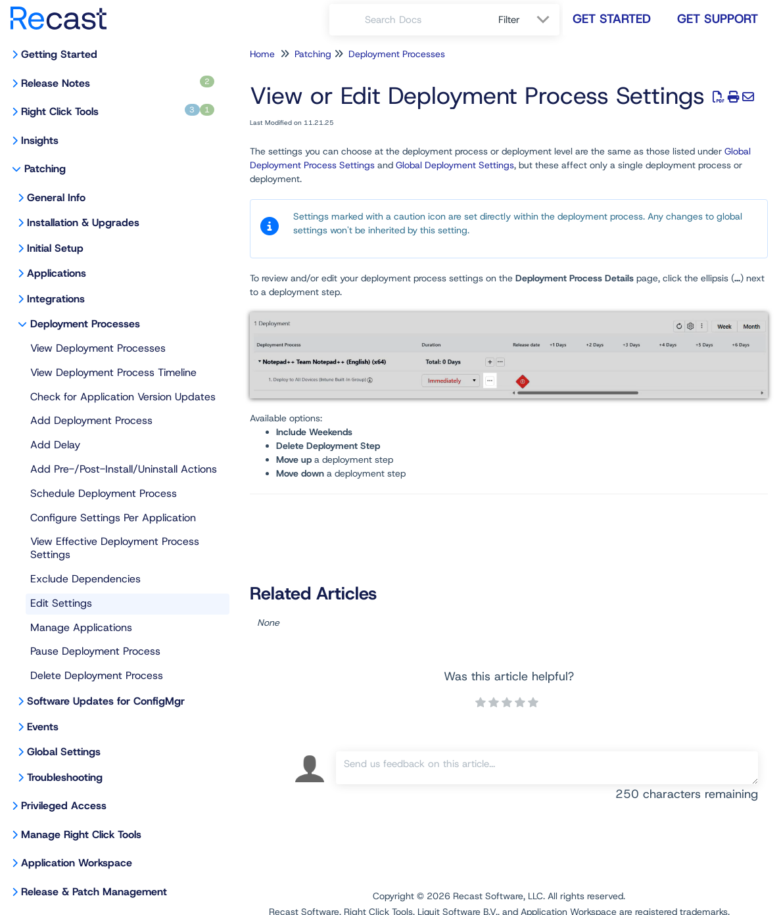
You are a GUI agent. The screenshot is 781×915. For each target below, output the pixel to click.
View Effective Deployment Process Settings (114, 547)
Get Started (612, 19)
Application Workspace (76, 863)
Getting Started (59, 54)
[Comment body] (547, 767)
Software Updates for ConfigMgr (106, 701)
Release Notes (117, 83)
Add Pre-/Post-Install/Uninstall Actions (123, 469)
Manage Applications (81, 627)
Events (43, 727)
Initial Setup (55, 248)
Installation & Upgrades (83, 222)
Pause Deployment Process (95, 651)
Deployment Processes (85, 324)
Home (262, 54)
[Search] (347, 20)
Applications (56, 273)
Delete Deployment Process (96, 675)
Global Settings (64, 752)
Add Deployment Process (91, 420)
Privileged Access (63, 805)
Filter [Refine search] (510, 19)
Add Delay (55, 445)
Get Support (717, 19)
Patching (45, 169)
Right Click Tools (117, 111)
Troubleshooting (65, 777)
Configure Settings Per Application (113, 518)
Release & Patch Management (94, 892)
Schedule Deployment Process (103, 493)
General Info (56, 197)
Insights (40, 140)
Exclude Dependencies (85, 579)
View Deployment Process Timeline (113, 372)
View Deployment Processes (98, 348)
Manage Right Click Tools (81, 834)
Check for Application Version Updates (123, 397)
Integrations (56, 299)
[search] (424, 20)
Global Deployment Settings (455, 165)
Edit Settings (61, 603)
